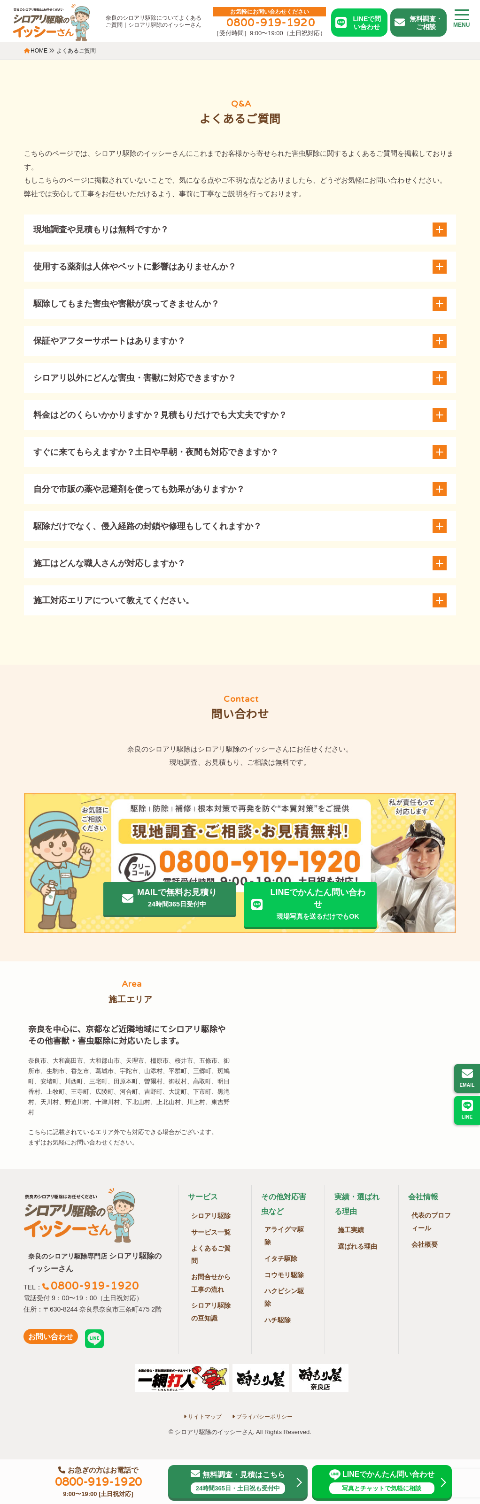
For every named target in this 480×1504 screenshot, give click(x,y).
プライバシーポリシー (262, 1416)
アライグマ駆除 (284, 1236)
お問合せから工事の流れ (211, 1283)
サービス (203, 1197)
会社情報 (423, 1197)
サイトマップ (203, 1416)
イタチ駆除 (280, 1258)
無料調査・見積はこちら (238, 1481)
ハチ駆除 (277, 1320)
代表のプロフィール (431, 1222)
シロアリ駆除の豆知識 (211, 1312)
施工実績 (351, 1230)
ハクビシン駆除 (284, 1297)
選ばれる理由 (357, 1246)
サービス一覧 (211, 1232)
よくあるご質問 (211, 1254)
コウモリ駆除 (284, 1275)
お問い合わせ (50, 1337)
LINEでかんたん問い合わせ (382, 1481)
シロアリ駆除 (211, 1216)
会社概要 (424, 1244)
